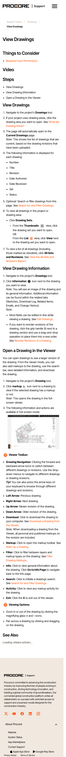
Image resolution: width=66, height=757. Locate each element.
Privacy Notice (10, 755)
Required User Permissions (21, 60)
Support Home (14, 21)
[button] (54, 6)
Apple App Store (19, 751)
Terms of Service (27, 755)
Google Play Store (43, 751)
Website (12, 732)
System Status (15, 737)
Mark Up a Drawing (17, 547)
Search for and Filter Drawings (35, 205)
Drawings (32, 21)
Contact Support (16, 746)
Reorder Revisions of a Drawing (33, 340)
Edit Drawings (45, 319)
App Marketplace (16, 742)
